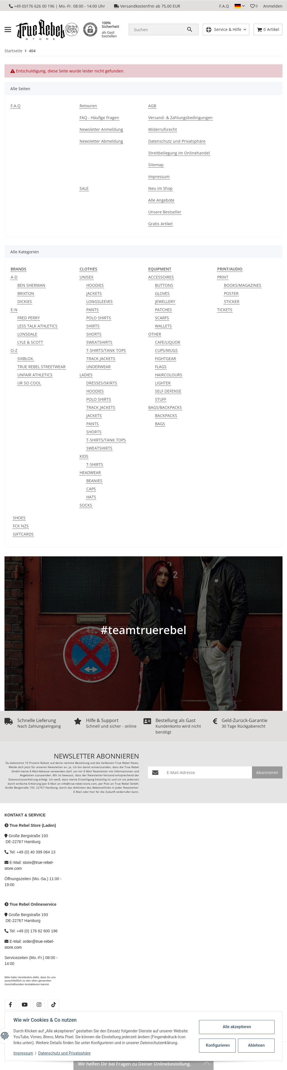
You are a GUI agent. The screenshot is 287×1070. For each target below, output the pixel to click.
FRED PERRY (28, 317)
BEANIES (94, 480)
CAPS (91, 488)
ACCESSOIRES (161, 277)
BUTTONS (164, 285)
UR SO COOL (29, 383)
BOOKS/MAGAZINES (242, 285)
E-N (14, 309)
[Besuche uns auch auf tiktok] (53, 1005)
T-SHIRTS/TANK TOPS (106, 350)
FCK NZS (21, 526)
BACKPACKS (166, 415)
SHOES (19, 517)
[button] (239, 6)
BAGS (160, 423)
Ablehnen (256, 1042)
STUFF (160, 399)
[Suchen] (157, 29)
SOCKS (86, 505)
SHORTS (93, 334)
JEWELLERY (165, 301)
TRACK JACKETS (100, 358)
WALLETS (163, 326)
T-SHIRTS (94, 464)
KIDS (84, 456)
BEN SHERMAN (31, 285)
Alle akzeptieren (236, 1024)
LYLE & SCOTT (30, 342)
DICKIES (24, 301)
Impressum (23, 1053)
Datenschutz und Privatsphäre (65, 1053)
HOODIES (95, 285)
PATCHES (163, 309)
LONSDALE (27, 334)
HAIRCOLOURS (168, 374)
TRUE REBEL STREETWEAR (41, 366)
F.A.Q (224, 6)
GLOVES (162, 293)
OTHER (154, 334)
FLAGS (160, 366)
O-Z (14, 350)
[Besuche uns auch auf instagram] (39, 1005)
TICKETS (224, 309)
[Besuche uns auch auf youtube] (24, 1005)
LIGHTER (163, 383)
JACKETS (94, 293)
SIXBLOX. (25, 358)
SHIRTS (92, 326)
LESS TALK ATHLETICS (37, 326)
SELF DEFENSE (168, 391)
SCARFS (162, 317)
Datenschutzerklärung (23, 779)
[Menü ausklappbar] (7, 29)
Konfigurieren (218, 1042)
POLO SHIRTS (98, 317)
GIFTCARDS (23, 534)
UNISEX (86, 277)
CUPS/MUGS (166, 350)
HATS (91, 497)
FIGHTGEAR (165, 358)
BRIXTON (25, 293)
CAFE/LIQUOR (167, 342)
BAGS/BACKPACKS (165, 407)
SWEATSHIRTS (99, 342)
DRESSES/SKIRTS (101, 383)
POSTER (231, 293)
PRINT (222, 277)
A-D (14, 277)
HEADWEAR (90, 472)
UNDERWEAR (98, 366)
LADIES (86, 374)
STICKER (231, 301)
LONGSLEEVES (99, 301)
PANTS (92, 309)
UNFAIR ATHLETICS (34, 374)
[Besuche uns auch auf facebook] (10, 1005)
